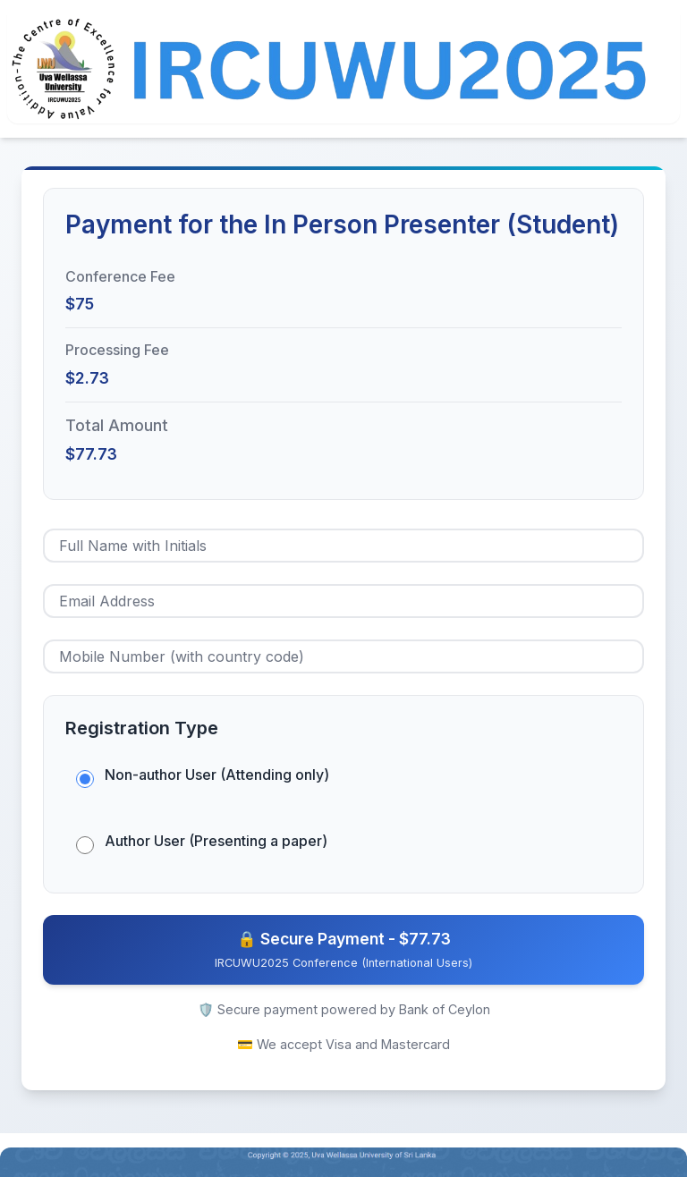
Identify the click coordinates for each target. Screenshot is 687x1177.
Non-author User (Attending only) (217, 774)
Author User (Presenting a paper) (216, 841)
